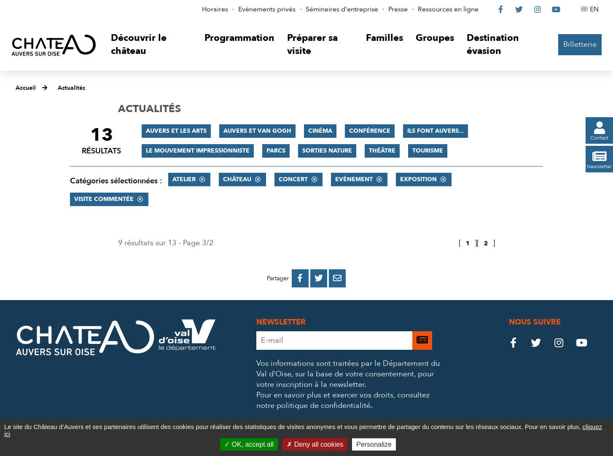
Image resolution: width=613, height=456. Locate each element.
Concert (293, 179)
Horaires (215, 9)
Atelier (184, 179)
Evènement (354, 179)
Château (237, 179)
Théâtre (382, 151)
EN (595, 9)
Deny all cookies (315, 444)
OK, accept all (249, 444)
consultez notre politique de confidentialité (343, 400)
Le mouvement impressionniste (198, 151)
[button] (151, 44)
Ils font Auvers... (435, 131)
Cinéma (320, 131)
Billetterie (580, 44)
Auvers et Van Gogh (257, 131)
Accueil (26, 88)
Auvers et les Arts (176, 131)
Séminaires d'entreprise (342, 9)
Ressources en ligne (448, 9)
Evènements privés (267, 9)
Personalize (374, 444)
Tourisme (427, 151)
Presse (398, 9)
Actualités (71, 88)
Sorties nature (327, 151)
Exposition (418, 179)
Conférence (369, 131)
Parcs (275, 151)
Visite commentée (104, 199)
